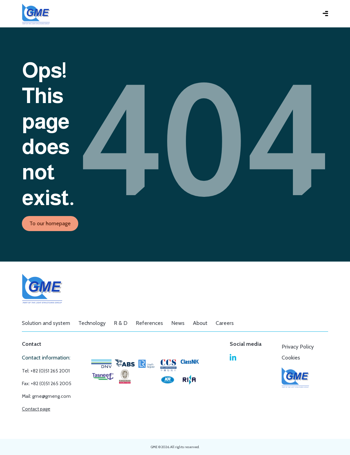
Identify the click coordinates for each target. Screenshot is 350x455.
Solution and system (46, 323)
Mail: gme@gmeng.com (46, 396)
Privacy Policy (298, 346)
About (200, 323)
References (149, 323)
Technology (92, 323)
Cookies (291, 357)
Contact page (36, 409)
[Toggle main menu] (320, 13)
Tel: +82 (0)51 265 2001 (46, 371)
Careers (225, 323)
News (178, 323)
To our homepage (50, 223)
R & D (120, 323)
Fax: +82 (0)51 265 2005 (46, 383)
